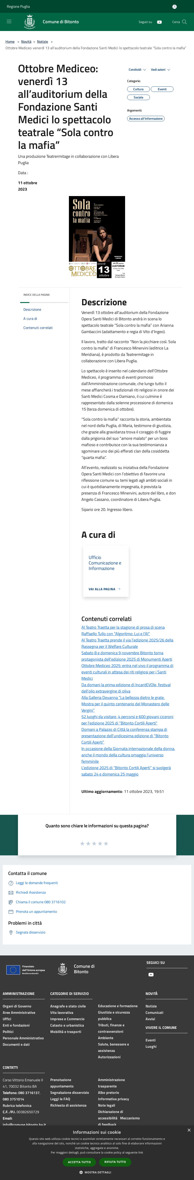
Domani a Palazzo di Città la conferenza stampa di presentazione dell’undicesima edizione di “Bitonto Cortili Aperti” (125, 735)
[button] (97, 1172)
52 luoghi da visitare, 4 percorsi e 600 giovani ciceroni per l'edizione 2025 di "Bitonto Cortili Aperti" (127, 720)
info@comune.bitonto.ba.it (24, 1124)
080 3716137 (29, 1092)
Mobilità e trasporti (65, 1031)
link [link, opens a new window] (140, 1152)
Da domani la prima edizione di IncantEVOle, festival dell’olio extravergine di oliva (126, 688)
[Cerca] (184, 22)
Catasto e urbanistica (67, 1025)
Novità (26, 41)
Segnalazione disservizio (69, 1092)
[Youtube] (157, 22)
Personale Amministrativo (23, 1038)
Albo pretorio (108, 1092)
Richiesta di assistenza (68, 1105)
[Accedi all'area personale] (174, 6)
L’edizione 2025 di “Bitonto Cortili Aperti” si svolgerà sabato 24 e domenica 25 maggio (126, 771)
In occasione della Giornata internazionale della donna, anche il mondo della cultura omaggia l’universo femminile (128, 754)
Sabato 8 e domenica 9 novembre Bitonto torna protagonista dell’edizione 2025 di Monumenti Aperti (126, 656)
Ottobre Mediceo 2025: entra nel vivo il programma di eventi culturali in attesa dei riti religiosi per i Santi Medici (127, 671)
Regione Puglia (18, 6)
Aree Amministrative (19, 1012)
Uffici (7, 1019)
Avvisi (150, 1019)
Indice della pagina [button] (36, 294)
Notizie (42, 41)
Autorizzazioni (109, 1057)
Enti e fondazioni (16, 1025)
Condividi (138, 69)
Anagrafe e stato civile (68, 1006)
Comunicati (154, 1012)
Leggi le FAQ (60, 1099)
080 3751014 (13, 1099)
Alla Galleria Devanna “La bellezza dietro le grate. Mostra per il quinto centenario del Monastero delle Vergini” (125, 703)
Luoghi (151, 1046)
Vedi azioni (161, 69)
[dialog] (97, 1153)
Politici (8, 1031)
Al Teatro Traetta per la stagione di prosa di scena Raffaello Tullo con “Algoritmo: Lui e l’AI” (123, 630)
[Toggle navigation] (9, 21)
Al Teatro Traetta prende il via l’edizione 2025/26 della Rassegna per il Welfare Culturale (127, 643)
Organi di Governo (17, 1006)
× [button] (189, 1130)
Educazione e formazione (118, 1006)
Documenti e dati (16, 1044)
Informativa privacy (113, 1099)
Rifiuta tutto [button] (115, 1162)
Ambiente (105, 1037)
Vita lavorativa (61, 1012)
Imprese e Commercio (67, 1019)
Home (10, 41)
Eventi (151, 1040)
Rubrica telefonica (17, 1105)
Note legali (106, 1105)
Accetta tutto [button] (79, 1162)
